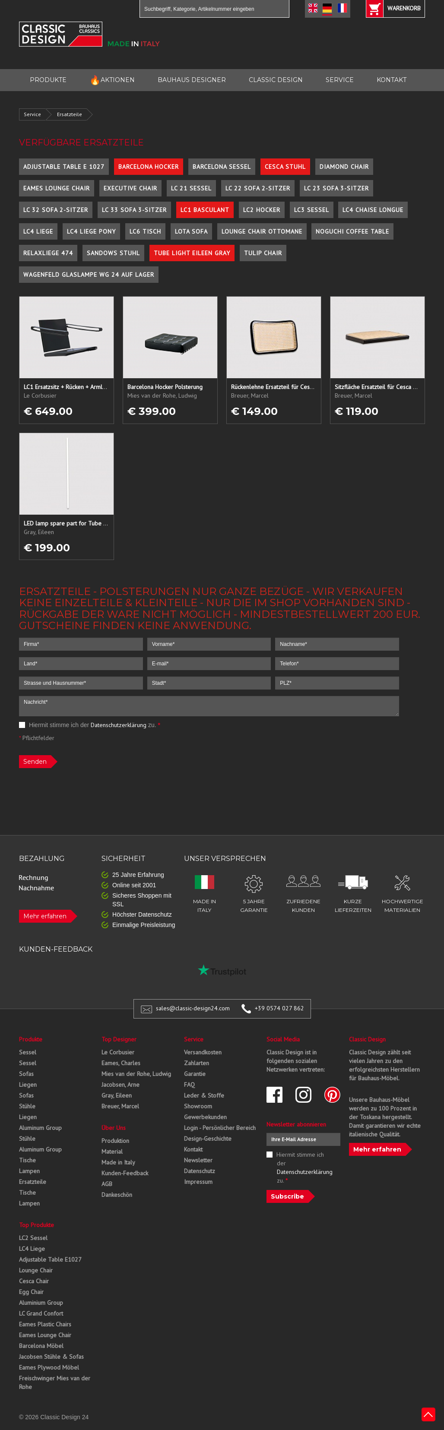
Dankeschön (116, 1195)
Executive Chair (130, 188)
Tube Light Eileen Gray (192, 253)
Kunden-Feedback (124, 1173)
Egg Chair (31, 1292)
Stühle (27, 1106)
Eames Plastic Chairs (45, 1324)
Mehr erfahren (45, 916)
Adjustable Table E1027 (50, 1259)
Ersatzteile (69, 114)
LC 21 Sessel (191, 188)
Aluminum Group (40, 1128)
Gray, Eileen (116, 1095)
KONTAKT (391, 80)
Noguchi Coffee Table (352, 231)
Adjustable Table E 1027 (64, 167)
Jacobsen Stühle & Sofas (51, 1356)
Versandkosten (203, 1052)
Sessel (27, 1052)
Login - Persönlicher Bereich (220, 1128)
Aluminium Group (41, 1303)
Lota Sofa (191, 231)
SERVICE (340, 80)
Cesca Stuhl (285, 167)
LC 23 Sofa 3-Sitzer (336, 188)
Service (32, 114)
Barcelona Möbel (41, 1346)
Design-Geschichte (208, 1138)
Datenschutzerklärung (118, 725)
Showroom (198, 1106)
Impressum (198, 1182)
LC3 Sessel (311, 210)
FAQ (189, 1084)
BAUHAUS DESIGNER (192, 80)
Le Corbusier (117, 1052)
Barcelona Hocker (148, 167)
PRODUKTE (48, 80)
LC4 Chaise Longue (373, 210)
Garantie (195, 1074)
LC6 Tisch (145, 231)
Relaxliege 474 (48, 253)
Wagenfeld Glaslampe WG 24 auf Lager (88, 274)
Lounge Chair (36, 1270)
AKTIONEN (112, 80)
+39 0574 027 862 (279, 1008)
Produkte (30, 1039)
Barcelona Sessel (222, 167)
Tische (27, 1160)
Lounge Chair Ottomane (262, 231)
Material (112, 1151)
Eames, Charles (120, 1063)
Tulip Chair (263, 253)
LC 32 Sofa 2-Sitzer (55, 210)
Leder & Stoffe (204, 1095)
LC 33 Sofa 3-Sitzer (134, 210)
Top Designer (118, 1039)
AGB (106, 1184)
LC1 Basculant (205, 210)
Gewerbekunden (205, 1117)
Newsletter (198, 1160)
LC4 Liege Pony (91, 231)
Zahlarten (196, 1063)
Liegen (28, 1084)
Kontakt (193, 1149)
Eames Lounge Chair (56, 188)
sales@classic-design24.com (193, 1008)
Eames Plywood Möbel (49, 1367)
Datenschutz (199, 1171)
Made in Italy (118, 1162)
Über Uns (113, 1128)
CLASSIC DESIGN (276, 80)
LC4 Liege (38, 231)
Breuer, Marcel (120, 1106)
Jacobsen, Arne (120, 1084)
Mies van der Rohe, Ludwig (136, 1074)
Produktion (115, 1141)
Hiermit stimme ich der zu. (89, 725)
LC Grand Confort (41, 1313)
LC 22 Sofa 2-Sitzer (257, 188)
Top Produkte (36, 1225)
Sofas (26, 1074)
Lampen (29, 1171)
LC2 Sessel (33, 1238)
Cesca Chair (34, 1281)
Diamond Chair (344, 167)
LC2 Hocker (261, 210)
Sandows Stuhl (113, 253)
